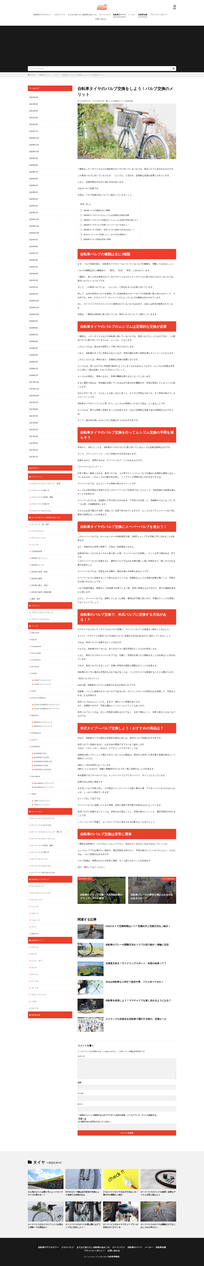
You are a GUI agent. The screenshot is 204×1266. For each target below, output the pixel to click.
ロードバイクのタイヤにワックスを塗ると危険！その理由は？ (45, 1225)
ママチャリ (35, 605)
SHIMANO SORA (41, 765)
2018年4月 (33, 355)
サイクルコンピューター (41, 893)
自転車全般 (142, 14)
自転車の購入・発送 (39, 585)
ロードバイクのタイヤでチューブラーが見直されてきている (120, 1225)
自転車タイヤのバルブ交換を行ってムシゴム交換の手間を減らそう (109, 220)
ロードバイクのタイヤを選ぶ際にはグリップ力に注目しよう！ (83, 1225)
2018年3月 (33, 362)
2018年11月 (34, 307)
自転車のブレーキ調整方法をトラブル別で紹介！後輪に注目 (137, 944)
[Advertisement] (102, 46)
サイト (80, 1104)
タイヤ (56, 75)
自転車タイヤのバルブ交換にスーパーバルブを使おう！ (104, 225)
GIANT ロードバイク (42, 684)
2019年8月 (33, 246)
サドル (34, 954)
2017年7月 (33, 416)
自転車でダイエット (39, 558)
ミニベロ (35, 544)
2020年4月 (33, 192)
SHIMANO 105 (40, 753)
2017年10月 (34, 395)
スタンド (35, 913)
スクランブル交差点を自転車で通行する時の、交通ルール (136, 1018)
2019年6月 (33, 260)
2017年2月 (33, 450)
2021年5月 (33, 104)
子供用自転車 (36, 551)
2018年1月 (33, 375)
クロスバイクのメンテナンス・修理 (45, 483)
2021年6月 (33, 97)
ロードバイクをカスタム (41, 866)
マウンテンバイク (38, 538)
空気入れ (35, 933)
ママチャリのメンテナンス (42, 612)
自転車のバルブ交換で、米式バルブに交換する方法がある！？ (107, 229)
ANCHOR (35, 633)
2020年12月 (34, 138)
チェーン (35, 974)
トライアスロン (37, 531)
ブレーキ (35, 988)
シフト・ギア (36, 961)
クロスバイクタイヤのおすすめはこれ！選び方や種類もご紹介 (120, 1193)
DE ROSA (35, 666)
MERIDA (34, 715)
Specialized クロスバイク (44, 783)
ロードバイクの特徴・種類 (42, 845)
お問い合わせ (100, 19)
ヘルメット (35, 920)
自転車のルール (37, 565)
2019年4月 (33, 273)
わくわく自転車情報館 (109, 1256)
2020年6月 (33, 178)
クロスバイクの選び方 (40, 504)
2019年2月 (33, 287)
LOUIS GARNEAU (38, 698)
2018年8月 (33, 328)
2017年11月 (34, 389)
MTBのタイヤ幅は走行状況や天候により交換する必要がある (82, 1193)
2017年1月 (33, 457)
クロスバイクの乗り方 (40, 490)
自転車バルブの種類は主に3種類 (95, 210)
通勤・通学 (35, 599)
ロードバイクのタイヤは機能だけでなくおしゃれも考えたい (158, 1225)
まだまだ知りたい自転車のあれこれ (82, 14)
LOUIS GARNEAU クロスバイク (47, 704)
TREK (33, 794)
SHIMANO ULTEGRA (42, 769)
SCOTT (34, 740)
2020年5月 (33, 185)
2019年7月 (33, 253)
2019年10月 (34, 233)
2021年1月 (33, 131)
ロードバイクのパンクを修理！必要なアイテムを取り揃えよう (158, 1193)
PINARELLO (36, 733)
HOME (32, 75)
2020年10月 (34, 151)
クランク (35, 947)
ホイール (35, 1008)
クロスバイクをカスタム (41, 511)
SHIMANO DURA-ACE (43, 761)
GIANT (34, 673)
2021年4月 (33, 111)
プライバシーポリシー (159, 14)
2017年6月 (33, 423)
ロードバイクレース (39, 859)
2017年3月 (33, 443)
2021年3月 (33, 117)
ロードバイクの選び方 (40, 852)
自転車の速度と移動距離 (41, 592)
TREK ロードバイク (42, 805)
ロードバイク (104, 14)
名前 (80, 1082)
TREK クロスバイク (42, 801)
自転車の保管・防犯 (39, 572)
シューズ (35, 906)
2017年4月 (33, 436)
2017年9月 (33, 402)
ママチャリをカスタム (40, 619)
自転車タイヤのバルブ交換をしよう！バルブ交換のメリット (83, 75)
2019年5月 (33, 267)
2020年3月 (33, 199)
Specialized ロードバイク (44, 787)
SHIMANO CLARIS (41, 757)
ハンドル (35, 981)
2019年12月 (34, 219)
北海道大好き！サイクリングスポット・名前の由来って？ (136, 963)
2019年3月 (33, 280)
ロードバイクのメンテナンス (43, 838)
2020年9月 (33, 158)
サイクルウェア (37, 886)
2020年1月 (33, 212)
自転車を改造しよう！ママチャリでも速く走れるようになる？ (138, 1000)
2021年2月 (33, 124)
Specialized (35, 776)
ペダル (34, 1001)
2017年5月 (33, 429)
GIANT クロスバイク (42, 680)
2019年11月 (34, 226)
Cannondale (36, 653)
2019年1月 (33, 294)
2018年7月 (33, 334)
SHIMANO (35, 746)
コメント (81, 1056)
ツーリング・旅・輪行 (40, 524)
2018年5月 (33, 348)
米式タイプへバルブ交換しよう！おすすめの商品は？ (103, 234)
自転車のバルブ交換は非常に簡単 (95, 239)
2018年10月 (34, 314)
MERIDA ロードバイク (43, 726)
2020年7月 (33, 172)
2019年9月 (33, 240)
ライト (34, 927)
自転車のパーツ (119, 14)
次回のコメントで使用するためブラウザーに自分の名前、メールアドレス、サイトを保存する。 (119, 1115)
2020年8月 (33, 165)
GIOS (33, 691)
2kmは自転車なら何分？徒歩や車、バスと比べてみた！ (135, 981)
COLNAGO (36, 660)
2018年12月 (34, 301)
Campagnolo (36, 646)
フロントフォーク (38, 994)
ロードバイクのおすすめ (41, 825)
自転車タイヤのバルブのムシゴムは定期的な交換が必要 (104, 215)
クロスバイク (59, 14)
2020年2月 (33, 206)
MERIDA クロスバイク (43, 722)
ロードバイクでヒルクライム (43, 818)
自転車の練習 (36, 578)
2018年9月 (33, 321)
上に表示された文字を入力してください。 (95, 1122)
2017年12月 (34, 382)
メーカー (132, 14)
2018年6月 (33, 341)
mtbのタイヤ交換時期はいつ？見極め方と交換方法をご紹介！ (138, 926)
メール (81, 1093)
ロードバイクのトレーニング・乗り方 (46, 832)
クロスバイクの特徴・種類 (42, 497)
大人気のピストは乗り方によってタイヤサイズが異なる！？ (45, 1193)
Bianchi (34, 639)
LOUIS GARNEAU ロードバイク (47, 708)
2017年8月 (33, 409)
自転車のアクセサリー (42, 14)
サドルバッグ (36, 900)
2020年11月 (34, 145)
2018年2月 (33, 368)
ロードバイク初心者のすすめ (43, 872)
